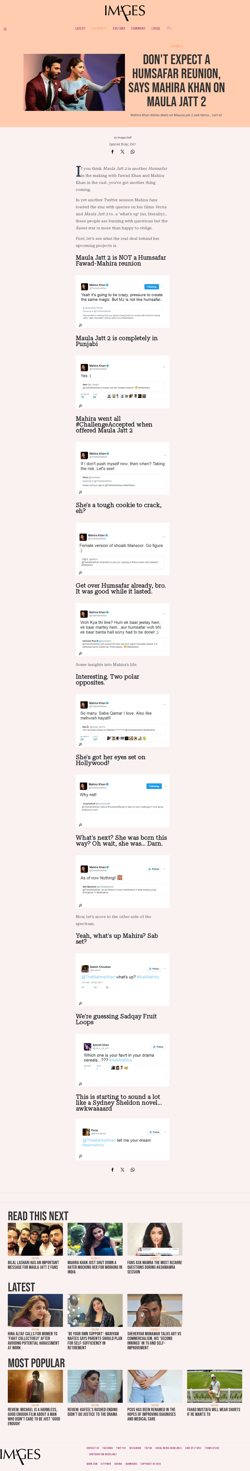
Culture (119, 28)
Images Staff (125, 137)
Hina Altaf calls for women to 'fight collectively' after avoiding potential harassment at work (33, 1341)
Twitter (121, 1448)
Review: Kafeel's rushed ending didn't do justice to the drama (93, 1412)
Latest (80, 28)
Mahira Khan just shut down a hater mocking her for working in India (95, 1267)
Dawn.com (92, 1464)
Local (156, 28)
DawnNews (131, 1464)
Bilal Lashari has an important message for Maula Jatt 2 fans (33, 1265)
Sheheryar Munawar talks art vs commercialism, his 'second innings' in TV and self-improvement (154, 1341)
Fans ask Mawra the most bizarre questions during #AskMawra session (154, 1267)
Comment (138, 28)
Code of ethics (193, 1448)
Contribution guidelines (103, 1454)
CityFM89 (106, 1464)
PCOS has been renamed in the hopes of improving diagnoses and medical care (151, 1414)
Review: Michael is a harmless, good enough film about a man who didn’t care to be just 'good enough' (34, 1417)
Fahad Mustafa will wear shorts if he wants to (213, 1412)
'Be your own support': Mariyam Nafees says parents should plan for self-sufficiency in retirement (95, 1341)
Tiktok (148, 1448)
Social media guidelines (168, 1448)
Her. (169, 28)
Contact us (93, 1448)
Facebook (108, 1448)
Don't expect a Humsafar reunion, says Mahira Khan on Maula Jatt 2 (176, 81)
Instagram (135, 1448)
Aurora (118, 1464)
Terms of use (212, 1448)
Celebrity (99, 28)
